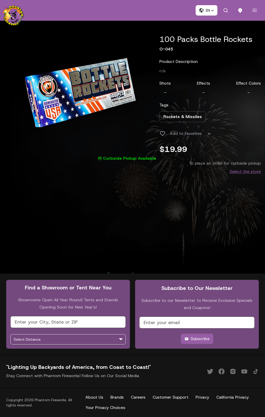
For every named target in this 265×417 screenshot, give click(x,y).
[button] (206, 10)
